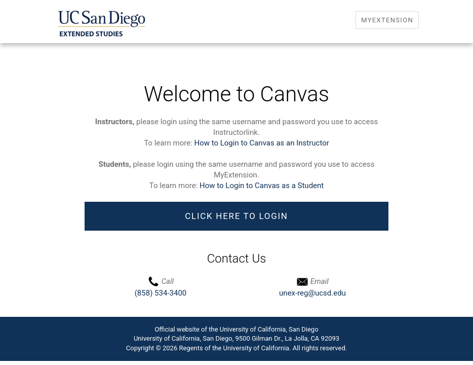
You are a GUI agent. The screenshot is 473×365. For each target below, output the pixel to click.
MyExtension (387, 20)
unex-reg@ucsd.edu (312, 293)
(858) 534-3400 (161, 293)
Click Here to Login (236, 216)
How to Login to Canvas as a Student (262, 185)
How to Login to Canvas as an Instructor (261, 143)
